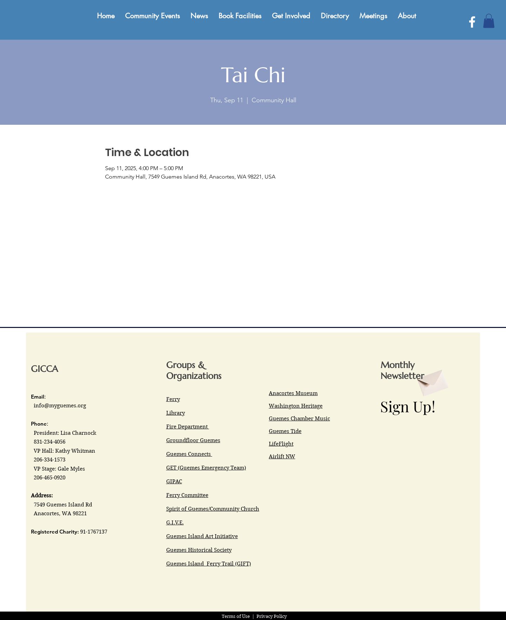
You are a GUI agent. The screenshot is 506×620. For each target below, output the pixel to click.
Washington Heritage (296, 406)
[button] (489, 21)
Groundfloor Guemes (193, 440)
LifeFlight (281, 444)
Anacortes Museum (293, 393)
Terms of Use (236, 616)
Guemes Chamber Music (299, 418)
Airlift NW (282, 456)
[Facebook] (472, 22)
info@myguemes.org (60, 405)
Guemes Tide (285, 431)
